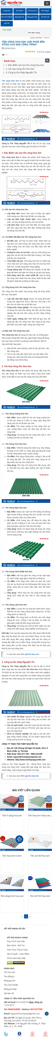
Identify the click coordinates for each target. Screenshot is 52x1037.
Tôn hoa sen (9, 972)
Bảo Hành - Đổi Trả (15, 945)
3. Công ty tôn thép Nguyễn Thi (21, 72)
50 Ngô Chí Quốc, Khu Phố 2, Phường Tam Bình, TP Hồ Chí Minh (23, 1019)
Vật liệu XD (9, 993)
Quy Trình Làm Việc (16, 941)
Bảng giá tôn (9, 980)
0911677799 (36, 1009)
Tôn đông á (9, 976)
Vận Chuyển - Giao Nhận (18, 953)
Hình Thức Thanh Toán (17, 949)
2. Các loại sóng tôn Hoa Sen (20, 68)
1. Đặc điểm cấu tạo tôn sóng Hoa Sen (25, 65)
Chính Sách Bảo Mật (16, 958)
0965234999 (14, 1009)
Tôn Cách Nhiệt (11, 984)
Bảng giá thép (10, 989)
